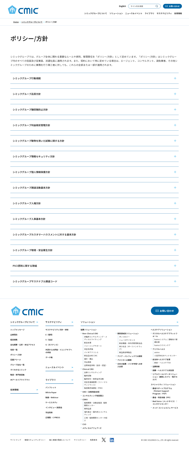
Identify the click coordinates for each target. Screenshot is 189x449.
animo (157, 352)
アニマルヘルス (159, 349)
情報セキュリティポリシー (35, 440)
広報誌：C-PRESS (52, 417)
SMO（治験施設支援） (91, 391)
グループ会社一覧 (17, 364)
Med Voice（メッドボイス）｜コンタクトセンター (165, 402)
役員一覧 (13, 349)
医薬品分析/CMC (90, 355)
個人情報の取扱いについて (59, 440)
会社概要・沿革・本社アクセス (22, 344)
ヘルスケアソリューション (161, 329)
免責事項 (93, 440)
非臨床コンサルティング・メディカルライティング (95, 338)
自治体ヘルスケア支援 (161, 359)
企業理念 (13, 334)
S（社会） (49, 339)
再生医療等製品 (125, 352)
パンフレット (50, 387)
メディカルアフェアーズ (91, 428)
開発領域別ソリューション (128, 333)
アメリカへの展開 (124, 360)
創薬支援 (87, 342)
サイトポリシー (80, 440)
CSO (84, 424)
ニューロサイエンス (127, 340)
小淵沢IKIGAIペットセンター (165, 355)
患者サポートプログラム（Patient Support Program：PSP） (162, 391)
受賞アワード (15, 359)
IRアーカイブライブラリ (20, 379)
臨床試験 (87, 375)
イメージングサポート (93, 346)
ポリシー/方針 (16, 354)
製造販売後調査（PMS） (94, 388)
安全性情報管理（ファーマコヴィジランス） (95, 383)
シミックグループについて (32, 22)
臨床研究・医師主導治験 (94, 379)
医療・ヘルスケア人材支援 (163, 370)
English (122, 6)
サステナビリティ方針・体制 (56, 329)
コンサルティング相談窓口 (93, 395)
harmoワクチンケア (162, 345)
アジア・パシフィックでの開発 (129, 356)
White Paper (50, 392)
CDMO (85, 399)
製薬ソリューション (89, 329)
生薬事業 (156, 366)
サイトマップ (15, 440)
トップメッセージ (17, 329)
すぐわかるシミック (18, 369)
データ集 (49, 357)
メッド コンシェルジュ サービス (165, 407)
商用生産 (87, 408)
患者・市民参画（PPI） (162, 397)
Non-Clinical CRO (90, 333)
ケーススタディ (51, 402)
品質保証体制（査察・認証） (95, 365)
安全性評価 (88, 349)
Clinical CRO (88, 369)
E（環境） (49, 334)
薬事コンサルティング (93, 372)
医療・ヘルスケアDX (162, 362)
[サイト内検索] (140, 6)
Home (16, 22)
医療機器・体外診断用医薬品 (130, 343)
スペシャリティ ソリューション (163, 384)
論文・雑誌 (88, 358)
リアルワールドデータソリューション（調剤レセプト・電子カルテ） (165, 377)
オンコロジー (124, 336)
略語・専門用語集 (17, 374)
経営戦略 (13, 339)
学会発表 (49, 412)
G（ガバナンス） (52, 344)
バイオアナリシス (91, 352)
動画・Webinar (51, 397)
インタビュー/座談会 (53, 407)
